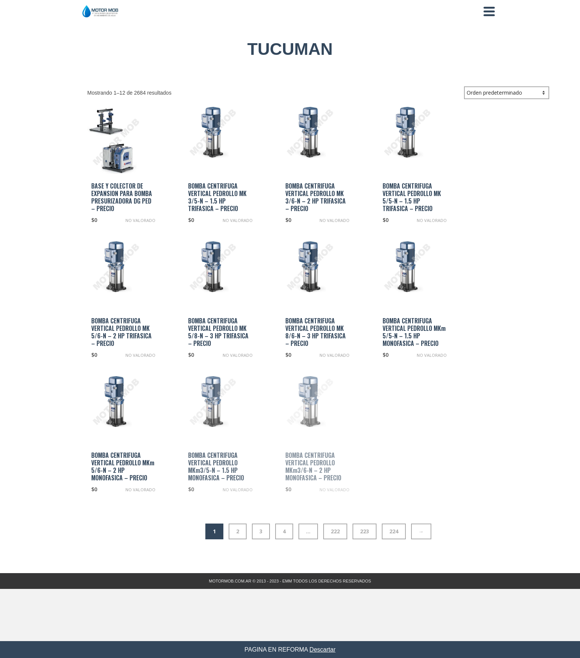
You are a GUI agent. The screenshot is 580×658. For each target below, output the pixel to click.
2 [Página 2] (237, 531)
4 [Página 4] (284, 531)
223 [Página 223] (364, 531)
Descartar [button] (322, 649)
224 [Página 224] (393, 531)
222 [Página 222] (335, 531)
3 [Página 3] (260, 531)
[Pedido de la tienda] (506, 92)
